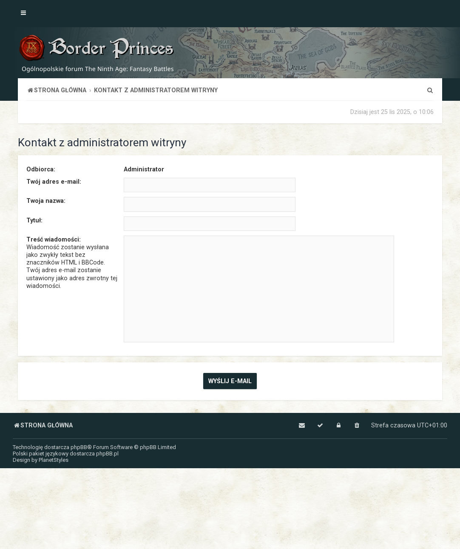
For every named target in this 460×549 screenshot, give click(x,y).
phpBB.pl (107, 453)
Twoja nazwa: (45, 200)
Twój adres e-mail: (53, 181)
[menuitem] (430, 90)
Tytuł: (34, 220)
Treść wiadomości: (53, 239)
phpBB (79, 447)
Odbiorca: (40, 169)
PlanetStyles (53, 460)
